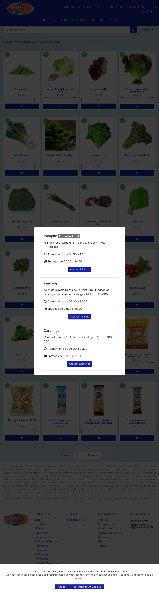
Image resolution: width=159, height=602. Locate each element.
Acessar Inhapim (79, 269)
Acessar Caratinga (79, 364)
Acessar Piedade (79, 316)
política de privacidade (116, 574)
